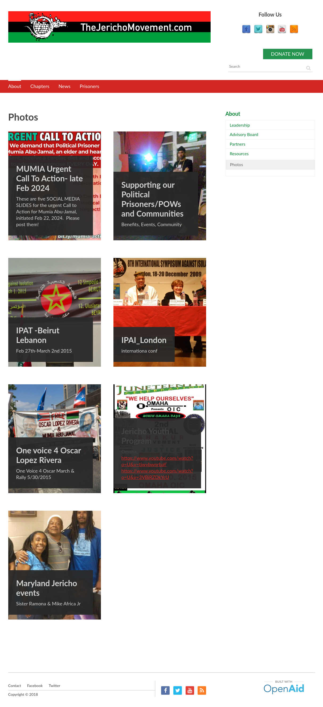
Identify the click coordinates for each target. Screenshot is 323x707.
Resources (239, 153)
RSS (202, 690)
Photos (236, 164)
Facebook (165, 690)
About (14, 86)
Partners (238, 143)
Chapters (39, 86)
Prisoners (89, 86)
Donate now (287, 54)
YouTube (190, 690)
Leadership (240, 124)
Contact (14, 685)
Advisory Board (244, 134)
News (65, 86)
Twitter (177, 690)
